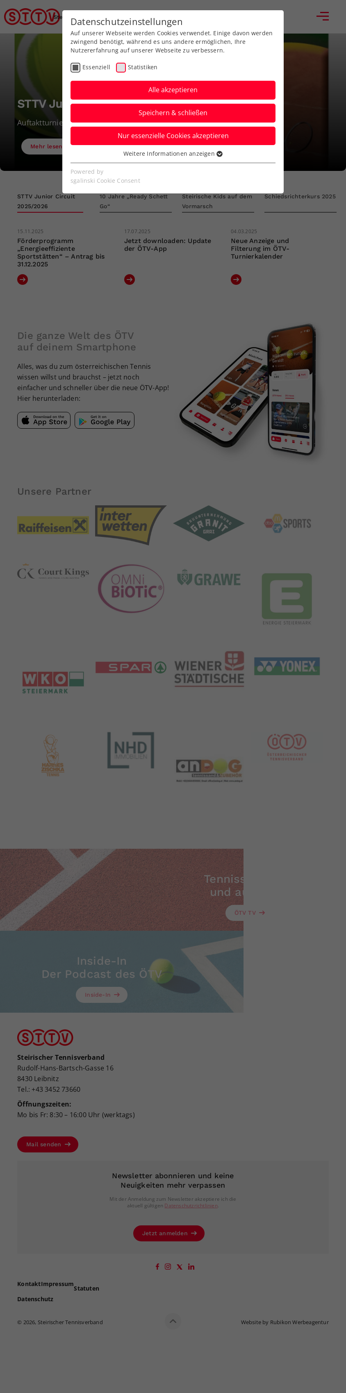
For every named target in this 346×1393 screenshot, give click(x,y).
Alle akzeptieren (173, 89)
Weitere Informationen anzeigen (173, 153)
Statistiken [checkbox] (142, 67)
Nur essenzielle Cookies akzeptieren (173, 135)
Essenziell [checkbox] (96, 67)
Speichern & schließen (173, 112)
